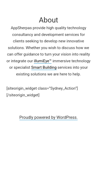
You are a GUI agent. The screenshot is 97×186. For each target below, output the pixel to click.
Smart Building (44, 67)
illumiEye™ (43, 61)
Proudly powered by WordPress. (48, 117)
